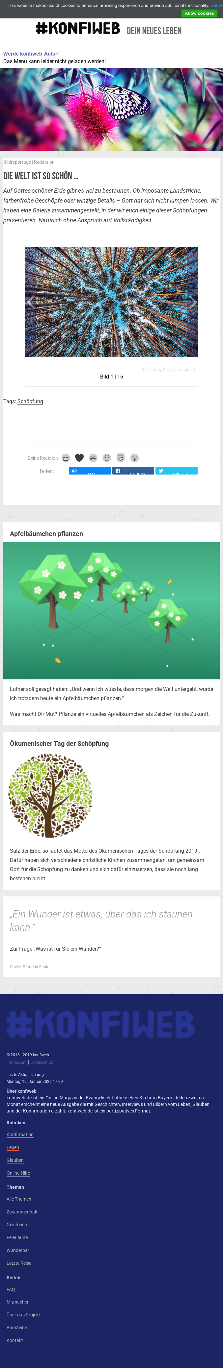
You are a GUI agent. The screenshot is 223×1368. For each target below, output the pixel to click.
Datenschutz (42, 1062)
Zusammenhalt (22, 1211)
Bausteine (17, 1327)
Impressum (17, 1062)
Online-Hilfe (18, 1173)
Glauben (15, 1160)
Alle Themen (19, 1199)
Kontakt (15, 1340)
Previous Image (30, 302)
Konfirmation (20, 1134)
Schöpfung (30, 401)
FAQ (11, 1289)
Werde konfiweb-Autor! (31, 54)
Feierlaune (17, 1237)
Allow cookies (199, 13)
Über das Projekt (23, 1314)
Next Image (192, 302)
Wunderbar (18, 1250)
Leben (13, 1147)
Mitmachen (18, 1302)
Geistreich (17, 1224)
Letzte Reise (19, 1263)
